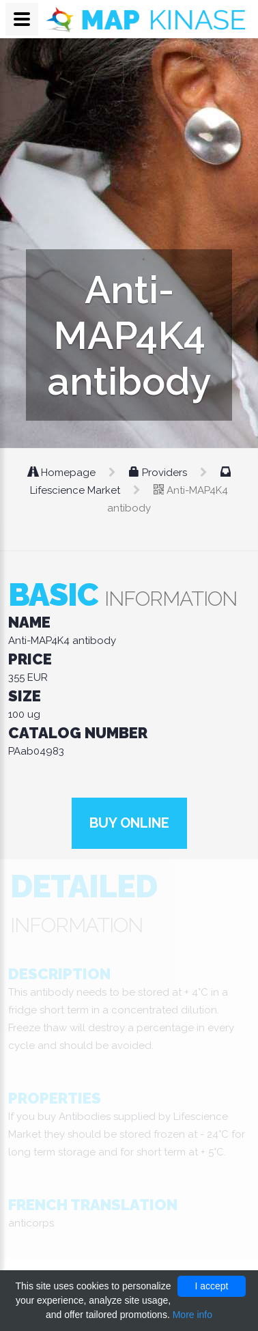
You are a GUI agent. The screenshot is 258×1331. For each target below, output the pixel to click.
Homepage (63, 472)
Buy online (129, 823)
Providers (159, 472)
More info (192, 1314)
